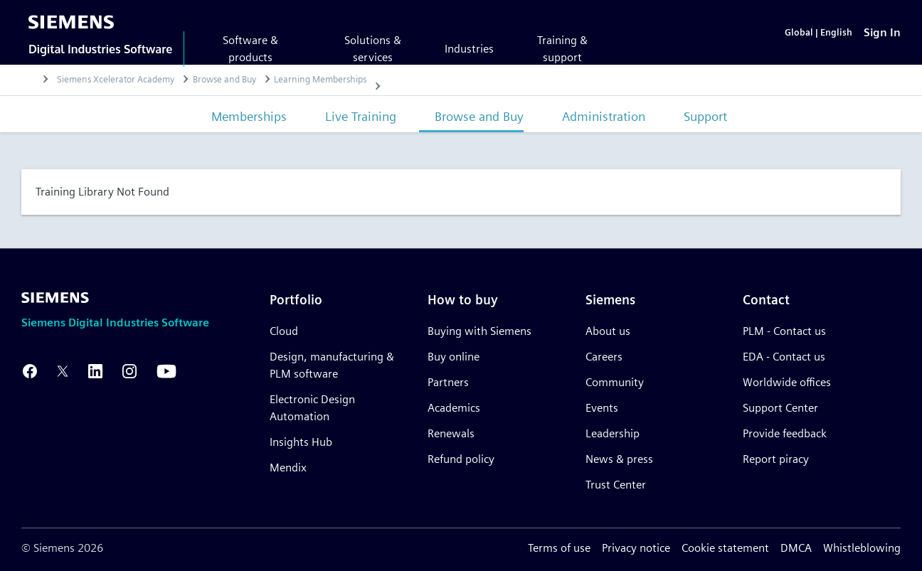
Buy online (453, 356)
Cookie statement (725, 548)
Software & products (250, 48)
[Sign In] (882, 32)
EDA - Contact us (784, 356)
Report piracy (776, 459)
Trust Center (615, 484)
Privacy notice (636, 548)
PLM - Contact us (784, 331)
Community (614, 382)
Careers (603, 356)
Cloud (284, 331)
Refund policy (461, 459)
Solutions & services (372, 48)
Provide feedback (785, 433)
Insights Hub (301, 442)
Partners (448, 382)
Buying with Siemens (479, 331)
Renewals (451, 433)
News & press (619, 459)
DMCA (796, 548)
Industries (469, 48)
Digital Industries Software (100, 49)
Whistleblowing (862, 548)
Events (601, 408)
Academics (454, 408)
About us (607, 331)
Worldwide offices (787, 382)
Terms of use (559, 548)
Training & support (562, 48)
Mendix (288, 467)
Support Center (780, 408)
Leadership (612, 433)
